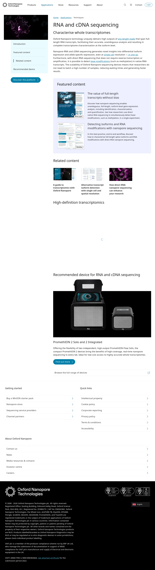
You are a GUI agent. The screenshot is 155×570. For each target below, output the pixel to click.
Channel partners (15, 416)
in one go (133, 54)
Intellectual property (91, 398)
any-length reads (126, 38)
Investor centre (14, 466)
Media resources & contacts (20, 460)
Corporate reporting (91, 410)
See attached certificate (48, 558)
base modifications (100, 61)
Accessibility (87, 428)
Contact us (11, 448)
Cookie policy (88, 404)
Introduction (19, 44)
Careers (10, 473)
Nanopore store (14, 404)
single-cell (109, 54)
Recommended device (24, 69)
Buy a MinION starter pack (19, 398)
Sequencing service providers (21, 410)
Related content (23, 60)
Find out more (63, 361)
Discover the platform (24, 79)
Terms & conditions (91, 422)
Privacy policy (88, 416)
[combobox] (141, 504)
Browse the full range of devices (70, 372)
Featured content (21, 52)
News (9, 454)
